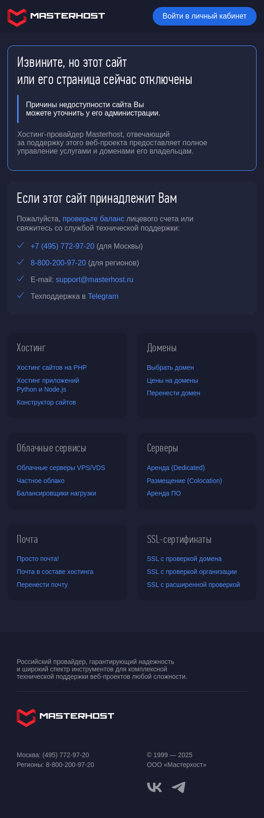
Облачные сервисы (52, 447)
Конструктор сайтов (46, 402)
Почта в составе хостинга (55, 571)
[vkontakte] (154, 787)
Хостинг (31, 347)
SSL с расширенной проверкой (193, 584)
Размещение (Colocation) (184, 480)
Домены (162, 347)
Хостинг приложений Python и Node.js (48, 385)
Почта (27, 539)
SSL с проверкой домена (184, 558)
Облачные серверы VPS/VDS (61, 467)
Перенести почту (42, 584)
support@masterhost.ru (94, 279)
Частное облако (40, 480)
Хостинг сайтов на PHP (52, 367)
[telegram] (178, 786)
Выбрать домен (170, 367)
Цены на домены (172, 380)
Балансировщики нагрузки (56, 493)
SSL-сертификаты (179, 539)
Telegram (103, 296)
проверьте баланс (93, 219)
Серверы (163, 447)
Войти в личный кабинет (204, 16)
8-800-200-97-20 (58, 263)
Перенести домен (173, 393)
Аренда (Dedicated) (176, 467)
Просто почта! (38, 558)
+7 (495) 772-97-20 (62, 246)
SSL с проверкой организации (192, 571)
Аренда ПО (164, 493)
